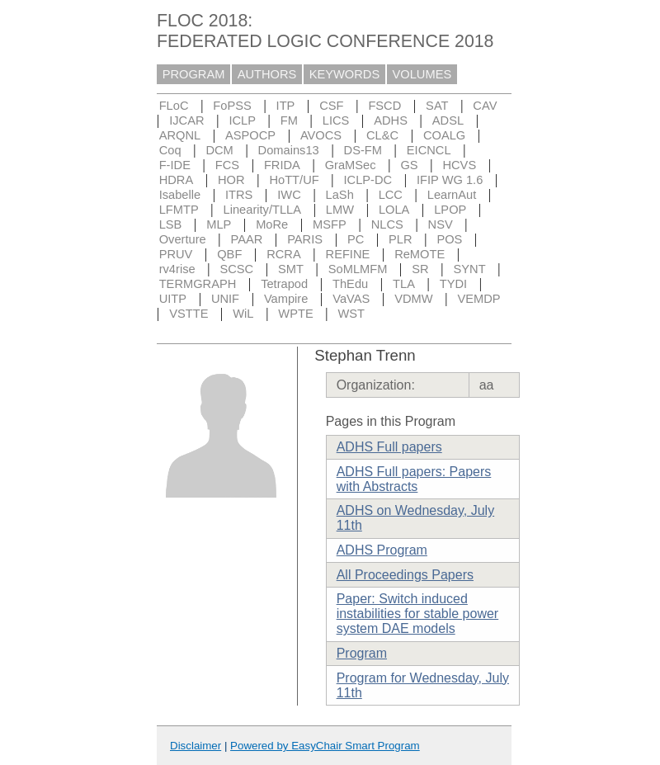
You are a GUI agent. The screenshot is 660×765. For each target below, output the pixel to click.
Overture (182, 239)
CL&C (382, 135)
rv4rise (177, 269)
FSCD (384, 105)
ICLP (242, 120)
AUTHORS (267, 74)
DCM (219, 150)
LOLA (394, 209)
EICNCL (429, 150)
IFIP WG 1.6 (450, 180)
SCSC (236, 269)
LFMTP (179, 209)
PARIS (305, 239)
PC (355, 239)
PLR (400, 239)
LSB (170, 224)
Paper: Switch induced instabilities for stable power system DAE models (418, 613)
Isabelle (180, 194)
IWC (289, 194)
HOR (231, 180)
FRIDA (282, 165)
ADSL (448, 120)
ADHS (391, 120)
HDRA (176, 180)
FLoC (174, 105)
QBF (229, 254)
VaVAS (351, 298)
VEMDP (478, 298)
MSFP (329, 224)
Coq (170, 150)
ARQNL (180, 135)
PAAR (247, 239)
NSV (440, 224)
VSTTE (188, 313)
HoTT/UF (293, 180)
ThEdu (350, 283)
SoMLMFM (358, 269)
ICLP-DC (368, 180)
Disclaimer (195, 745)
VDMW (413, 298)
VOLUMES (422, 74)
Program (362, 653)
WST (351, 313)
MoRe (272, 224)
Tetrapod (284, 283)
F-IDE (175, 165)
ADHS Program (382, 550)
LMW (340, 209)
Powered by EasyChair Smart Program (325, 745)
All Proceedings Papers (405, 575)
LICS (336, 120)
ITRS (238, 194)
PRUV (176, 254)
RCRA (283, 254)
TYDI (453, 283)
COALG (444, 135)
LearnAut (451, 194)
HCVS (459, 165)
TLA (404, 283)
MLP (218, 224)
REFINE (348, 254)
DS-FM (363, 150)
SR (420, 269)
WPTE (295, 313)
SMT (291, 269)
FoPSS (232, 105)
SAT (437, 105)
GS (408, 165)
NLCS (387, 224)
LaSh (340, 194)
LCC (391, 194)
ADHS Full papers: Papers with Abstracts (414, 479)
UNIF (225, 298)
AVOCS (321, 135)
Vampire (286, 298)
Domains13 (288, 150)
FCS (227, 165)
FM (289, 120)
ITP (285, 105)
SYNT (470, 269)
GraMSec (350, 165)
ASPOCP (250, 135)
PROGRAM (194, 74)
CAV (485, 105)
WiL (243, 313)
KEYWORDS (344, 74)
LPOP (450, 209)
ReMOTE (419, 254)
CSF (331, 105)
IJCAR (186, 120)
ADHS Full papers (389, 447)
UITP (172, 298)
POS (449, 239)
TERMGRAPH (198, 283)
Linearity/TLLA (263, 209)
